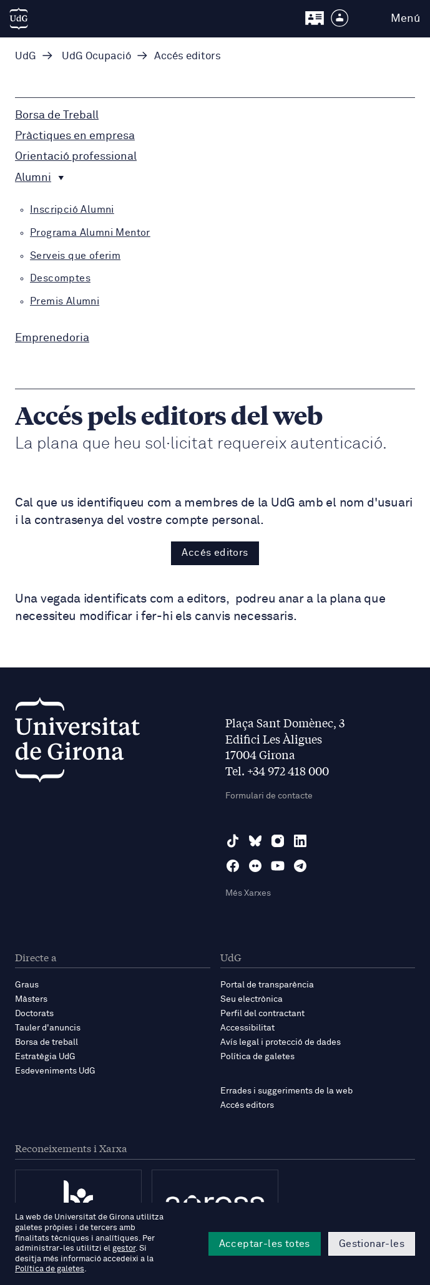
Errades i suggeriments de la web (286, 1091)
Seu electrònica (251, 999)
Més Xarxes (248, 893)
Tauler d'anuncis (48, 1028)
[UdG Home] (18, 18)
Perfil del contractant (262, 1013)
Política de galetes (257, 1056)
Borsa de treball (46, 1042)
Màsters (31, 999)
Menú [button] (405, 18)
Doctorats (34, 1013)
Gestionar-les (371, 1244)
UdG (25, 56)
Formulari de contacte (269, 796)
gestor (123, 1248)
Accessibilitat (247, 1028)
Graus (27, 985)
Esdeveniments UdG (55, 1071)
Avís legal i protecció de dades (280, 1042)
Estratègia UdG (45, 1056)
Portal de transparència (267, 985)
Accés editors (215, 553)
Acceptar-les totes (264, 1244)
